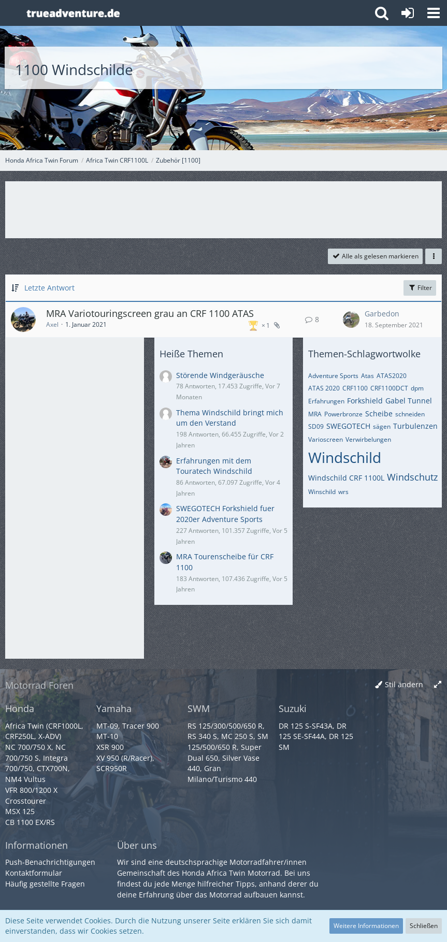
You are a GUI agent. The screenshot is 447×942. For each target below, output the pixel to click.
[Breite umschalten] (438, 684)
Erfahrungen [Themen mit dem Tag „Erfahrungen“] (326, 401)
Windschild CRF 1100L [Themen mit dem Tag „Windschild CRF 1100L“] (346, 478)
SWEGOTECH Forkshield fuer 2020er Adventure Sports (225, 513)
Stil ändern (404, 684)
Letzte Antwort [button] (49, 288)
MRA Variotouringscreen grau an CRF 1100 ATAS (150, 313)
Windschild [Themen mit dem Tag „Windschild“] (344, 457)
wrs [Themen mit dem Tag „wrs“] (343, 491)
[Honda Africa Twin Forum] (194, 13)
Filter (420, 287)
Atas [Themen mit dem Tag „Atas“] (367, 375)
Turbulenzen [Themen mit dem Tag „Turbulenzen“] (415, 426)
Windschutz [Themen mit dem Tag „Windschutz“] (412, 477)
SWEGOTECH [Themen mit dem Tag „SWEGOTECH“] (348, 426)
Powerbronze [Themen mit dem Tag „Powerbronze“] (343, 414)
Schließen (424, 925)
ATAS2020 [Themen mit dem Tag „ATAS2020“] (392, 375)
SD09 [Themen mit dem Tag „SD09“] (316, 426)
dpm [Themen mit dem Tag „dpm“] (417, 388)
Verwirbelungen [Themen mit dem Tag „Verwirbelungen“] (368, 439)
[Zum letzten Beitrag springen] (351, 319)
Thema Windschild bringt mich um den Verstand (229, 418)
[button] (433, 13)
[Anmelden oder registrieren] (407, 13)
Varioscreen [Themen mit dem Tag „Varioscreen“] (325, 439)
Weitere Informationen (366, 925)
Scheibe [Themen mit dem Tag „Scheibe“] (379, 413)
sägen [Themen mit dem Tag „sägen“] (382, 426)
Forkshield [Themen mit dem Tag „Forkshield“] (365, 400)
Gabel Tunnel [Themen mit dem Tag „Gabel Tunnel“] (408, 400)
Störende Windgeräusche (220, 375)
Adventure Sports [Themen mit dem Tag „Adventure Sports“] (333, 375)
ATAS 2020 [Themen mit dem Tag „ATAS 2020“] (324, 388)
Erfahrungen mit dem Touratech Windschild (214, 466)
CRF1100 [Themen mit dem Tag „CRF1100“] (355, 388)
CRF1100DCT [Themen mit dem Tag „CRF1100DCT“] (389, 388)
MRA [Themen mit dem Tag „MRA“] (315, 414)
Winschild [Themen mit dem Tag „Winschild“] (322, 491)
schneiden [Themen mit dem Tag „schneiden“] (410, 414)
